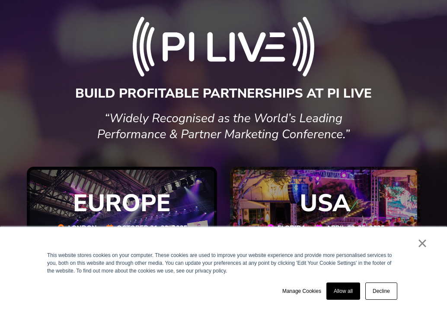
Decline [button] (381, 291)
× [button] (422, 243)
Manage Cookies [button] (301, 291)
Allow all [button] (343, 291)
